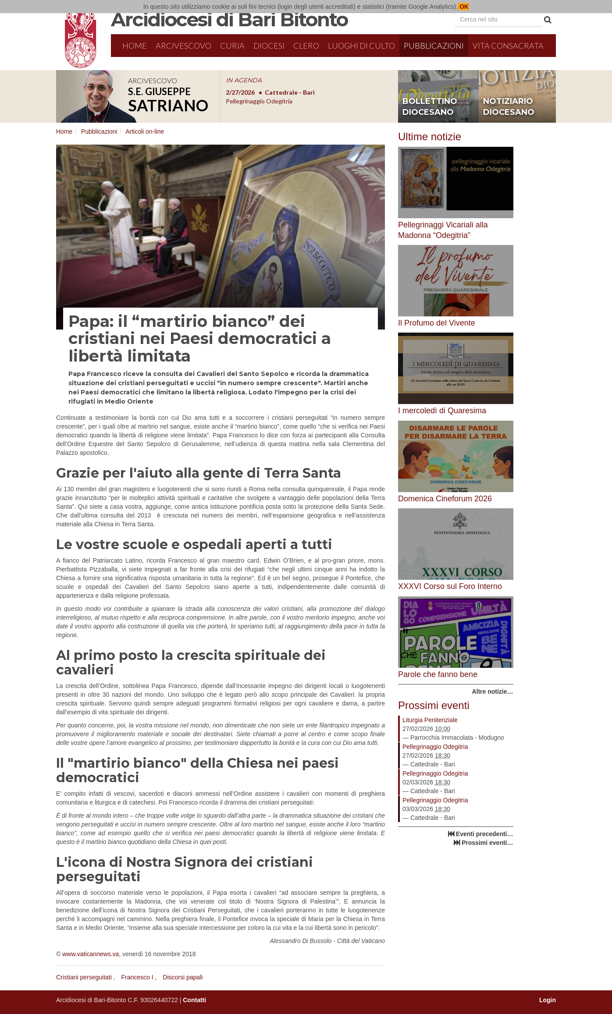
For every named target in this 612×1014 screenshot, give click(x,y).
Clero (306, 45)
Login (547, 999)
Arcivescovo (183, 45)
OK (463, 6)
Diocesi (269, 45)
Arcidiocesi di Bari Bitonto (229, 19)
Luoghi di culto (361, 45)
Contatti (194, 999)
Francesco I (137, 977)
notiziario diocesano (508, 106)
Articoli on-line (144, 131)
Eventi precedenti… (484, 833)
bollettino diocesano (429, 106)
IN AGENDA (244, 80)
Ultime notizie (429, 136)
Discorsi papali (183, 977)
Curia (232, 45)
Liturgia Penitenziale (430, 719)
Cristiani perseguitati (84, 977)
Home (134, 45)
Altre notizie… (492, 691)
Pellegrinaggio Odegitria (435, 746)
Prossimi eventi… (487, 842)
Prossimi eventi (434, 705)
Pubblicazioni (434, 45)
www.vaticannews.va (90, 953)
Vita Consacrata (508, 45)
